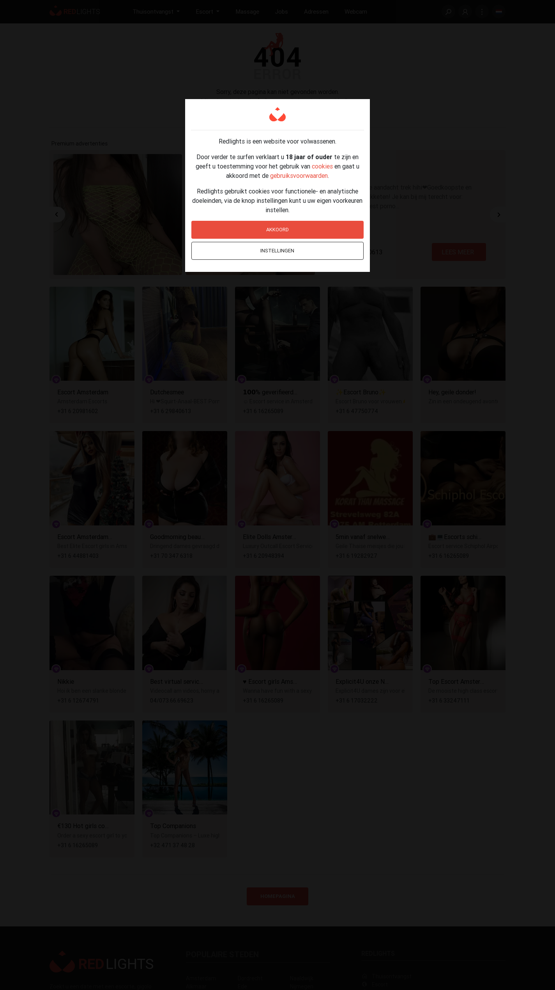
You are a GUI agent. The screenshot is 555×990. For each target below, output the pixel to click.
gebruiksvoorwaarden (299, 175)
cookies (322, 166)
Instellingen (277, 250)
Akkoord (277, 229)
